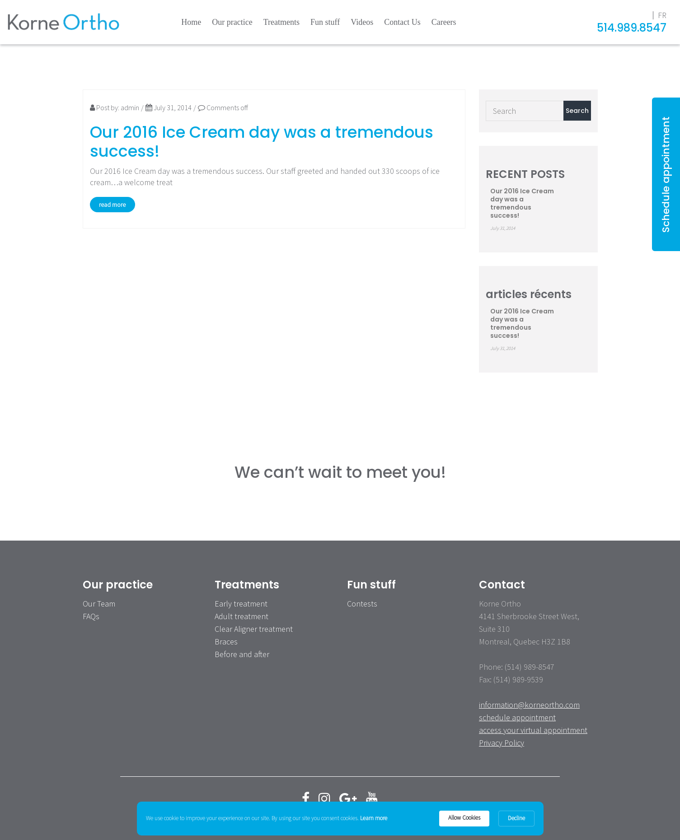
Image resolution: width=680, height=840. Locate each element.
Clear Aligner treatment (254, 629)
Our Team (99, 603)
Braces (226, 641)
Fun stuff (325, 22)
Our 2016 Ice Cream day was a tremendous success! (261, 141)
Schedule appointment (666, 175)
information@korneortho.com (529, 705)
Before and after (242, 654)
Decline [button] (516, 818)
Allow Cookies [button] (464, 817)
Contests (362, 603)
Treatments (281, 22)
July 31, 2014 (168, 107)
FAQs (91, 616)
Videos (362, 22)
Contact (502, 584)
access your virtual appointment (533, 730)
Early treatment (241, 603)
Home (191, 22)
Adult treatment (241, 616)
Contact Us (402, 22)
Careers (443, 22)
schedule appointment (517, 717)
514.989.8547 (631, 27)
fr (662, 15)
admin (130, 107)
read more (112, 205)
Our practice (232, 22)
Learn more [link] (373, 818)
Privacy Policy (501, 742)
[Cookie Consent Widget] (340, 818)
